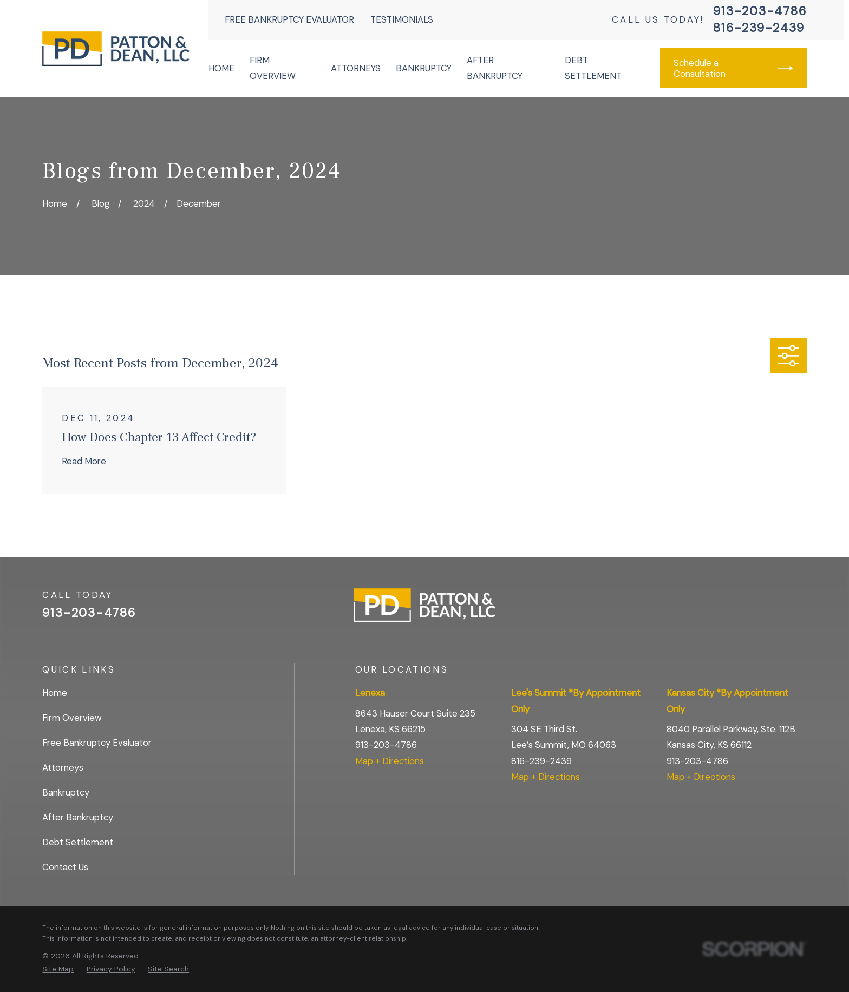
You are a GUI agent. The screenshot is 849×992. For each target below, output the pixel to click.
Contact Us (65, 867)
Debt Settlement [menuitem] (593, 68)
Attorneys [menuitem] (356, 68)
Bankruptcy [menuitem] (424, 68)
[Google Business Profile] (742, 609)
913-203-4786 (759, 11)
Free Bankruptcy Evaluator (289, 19)
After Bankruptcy (77, 817)
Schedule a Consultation (733, 68)
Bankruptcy (65, 792)
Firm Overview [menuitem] (273, 68)
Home (54, 693)
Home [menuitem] (221, 68)
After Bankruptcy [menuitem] (495, 68)
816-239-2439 (758, 28)
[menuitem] (58, 968)
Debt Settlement (77, 842)
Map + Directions (389, 761)
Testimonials (401, 19)
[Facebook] (771, 609)
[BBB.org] (800, 609)
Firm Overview (72, 718)
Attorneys (62, 767)
